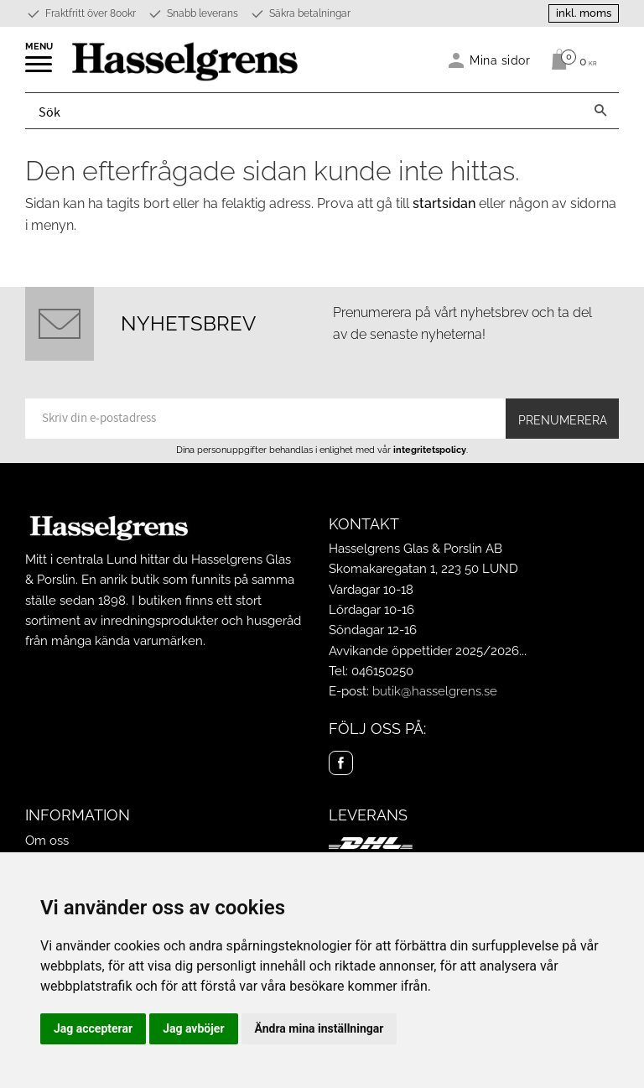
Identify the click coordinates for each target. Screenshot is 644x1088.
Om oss (47, 840)
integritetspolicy (429, 450)
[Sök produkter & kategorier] (304, 111)
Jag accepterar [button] (93, 1028)
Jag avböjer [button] (193, 1028)
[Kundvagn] (570, 59)
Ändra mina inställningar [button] (319, 1028)
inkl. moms (583, 13)
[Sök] (600, 110)
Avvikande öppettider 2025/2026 (424, 651)
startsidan (444, 203)
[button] (40, 70)
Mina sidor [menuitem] (500, 60)
